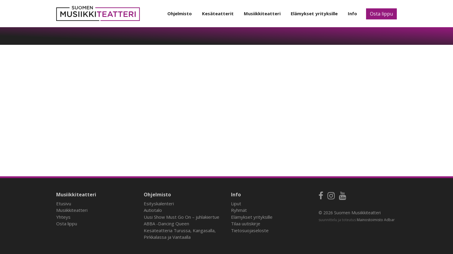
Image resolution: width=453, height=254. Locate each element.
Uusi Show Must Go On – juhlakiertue (181, 217)
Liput (236, 203)
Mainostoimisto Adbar (376, 219)
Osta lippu (381, 13)
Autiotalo (153, 210)
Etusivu (63, 203)
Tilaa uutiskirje (245, 224)
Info (352, 13)
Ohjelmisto (179, 13)
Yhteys (63, 217)
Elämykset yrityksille (314, 13)
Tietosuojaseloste (250, 230)
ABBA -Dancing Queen (166, 224)
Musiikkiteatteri (262, 13)
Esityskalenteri (159, 203)
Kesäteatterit (218, 13)
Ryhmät (239, 210)
